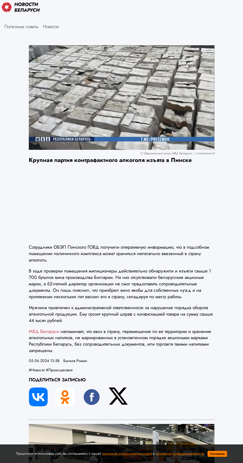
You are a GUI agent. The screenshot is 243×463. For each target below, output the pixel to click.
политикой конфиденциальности (180, 453)
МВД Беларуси (44, 331)
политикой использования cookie (127, 453)
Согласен (217, 454)
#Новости (37, 370)
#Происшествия (59, 370)
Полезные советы (21, 26)
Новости (51, 26)
